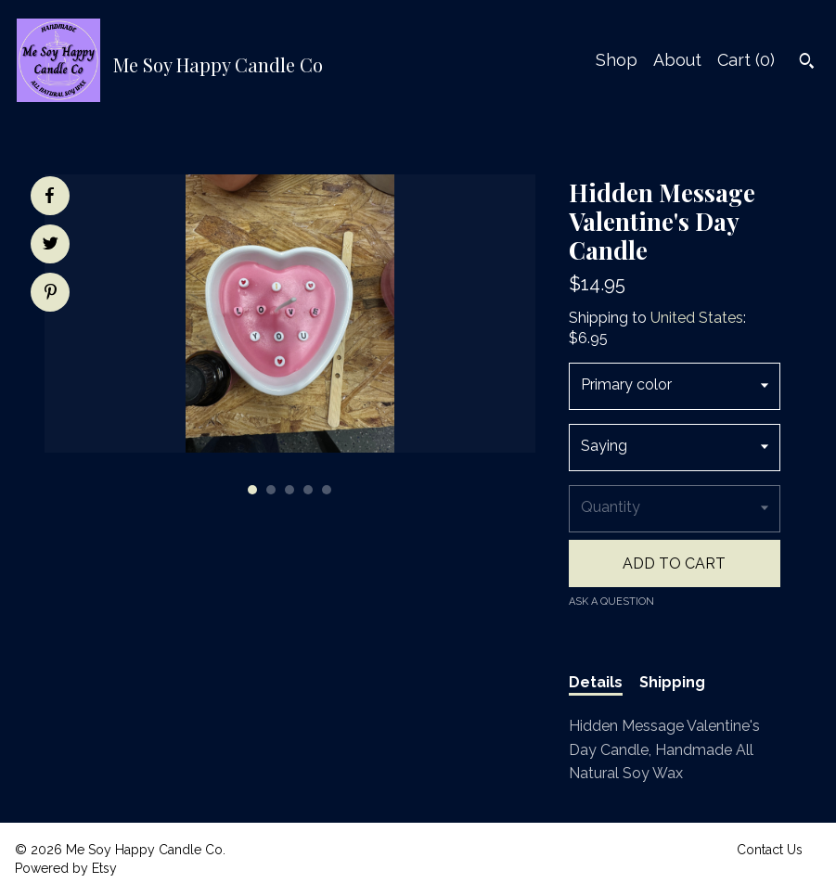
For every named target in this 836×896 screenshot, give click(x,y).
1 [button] (252, 489)
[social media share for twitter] (50, 246)
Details (596, 682)
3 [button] (289, 489)
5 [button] (326, 489)
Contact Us (770, 849)
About (677, 60)
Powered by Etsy (66, 868)
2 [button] (271, 489)
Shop (616, 60)
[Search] (807, 63)
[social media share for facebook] (49, 196)
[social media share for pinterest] (50, 294)
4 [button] (308, 489)
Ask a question (611, 601)
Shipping (672, 682)
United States (696, 317)
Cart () (746, 60)
